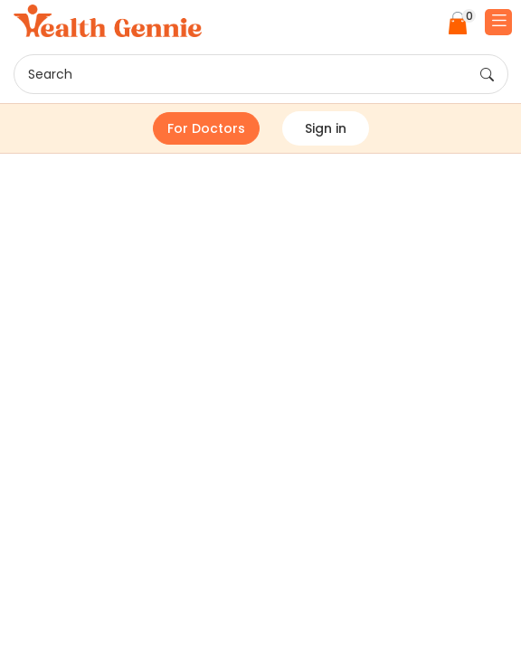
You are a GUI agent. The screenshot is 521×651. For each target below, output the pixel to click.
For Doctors (206, 128)
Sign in (325, 128)
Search (261, 75)
